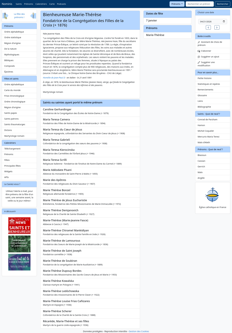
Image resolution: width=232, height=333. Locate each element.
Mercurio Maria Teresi (208, 136)
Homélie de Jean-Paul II (54, 77)
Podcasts (61, 4)
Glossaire (202, 95)
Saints (19, 4)
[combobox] (200, 4)
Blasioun (202, 155)
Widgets (8, 171)
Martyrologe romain (14, 135)
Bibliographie (204, 106)
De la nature (10, 48)
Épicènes (8, 71)
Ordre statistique (12, 37)
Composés (9, 65)
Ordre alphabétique (14, 31)
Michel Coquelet (206, 130)
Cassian (201, 160)
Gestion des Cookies (139, 331)
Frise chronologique (14, 95)
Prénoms (28, 4)
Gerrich (201, 166)
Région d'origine (12, 43)
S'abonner (204, 50)
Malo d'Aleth (204, 142)
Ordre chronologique (14, 101)
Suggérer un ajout (208, 56)
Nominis (7, 4)
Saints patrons (11, 118)
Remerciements (205, 89)
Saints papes (10, 113)
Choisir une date (206, 12)
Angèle (201, 177)
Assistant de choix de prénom (210, 44)
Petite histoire (205, 78)
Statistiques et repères (209, 84)
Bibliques (8, 60)
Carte (52, 4)
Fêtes (7, 160)
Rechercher (222, 4)
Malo (200, 172)
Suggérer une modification (206, 64)
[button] (208, 27)
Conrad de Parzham (208, 119)
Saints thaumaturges (14, 124)
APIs (6, 177)
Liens (200, 101)
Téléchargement (12, 148)
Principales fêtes (12, 165)
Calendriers (41, 4)
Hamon (201, 125)
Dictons (8, 130)
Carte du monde (12, 90)
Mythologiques (11, 54)
